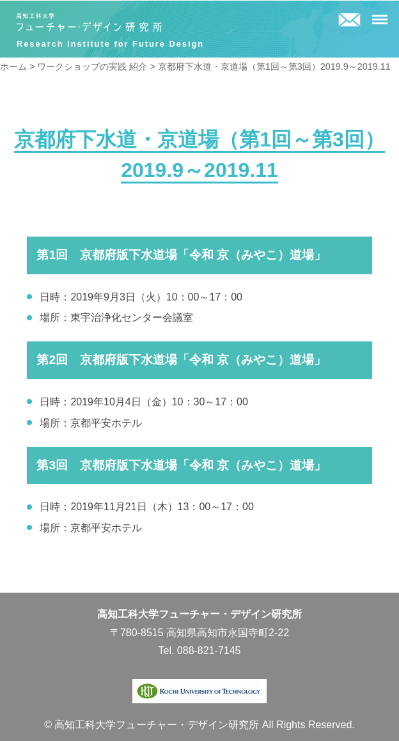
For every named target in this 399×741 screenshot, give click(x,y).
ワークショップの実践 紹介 (92, 66)
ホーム (13, 66)
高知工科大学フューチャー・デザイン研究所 (89, 22)
